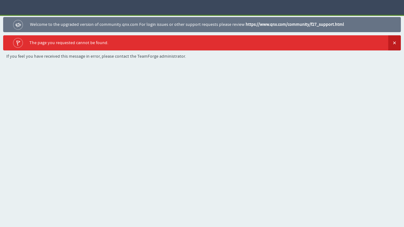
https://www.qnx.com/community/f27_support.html (295, 24)
